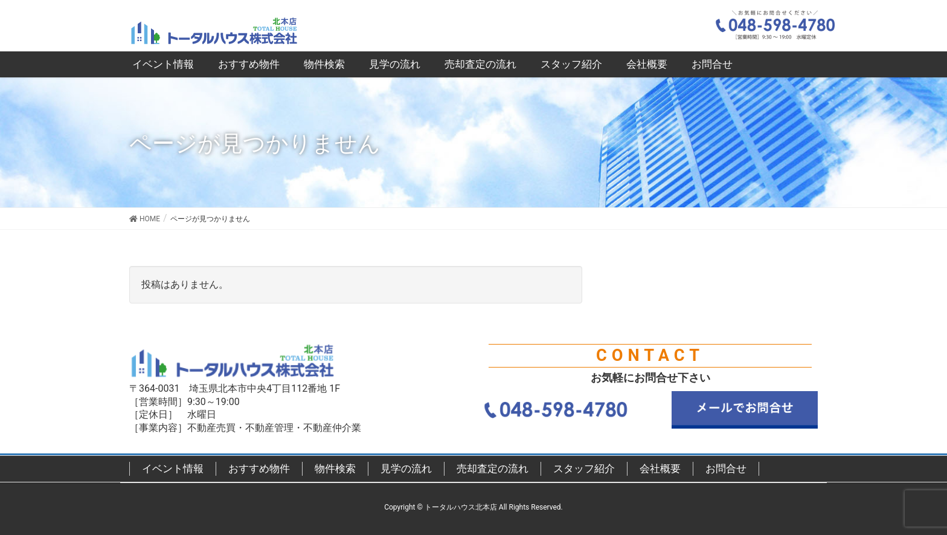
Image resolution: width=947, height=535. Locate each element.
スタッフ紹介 (584, 468)
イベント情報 (173, 468)
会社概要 (660, 468)
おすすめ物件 (259, 468)
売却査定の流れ (492, 468)
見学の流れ (406, 468)
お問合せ (725, 468)
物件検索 (335, 468)
